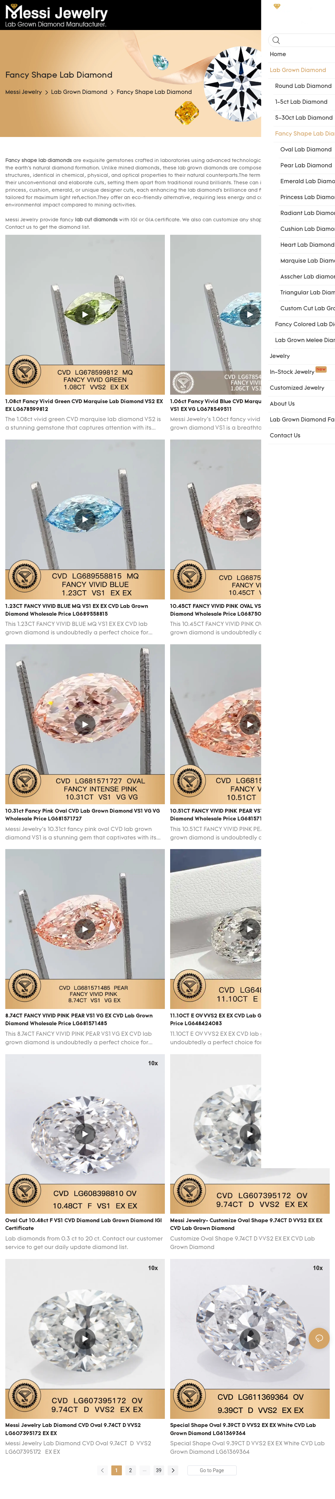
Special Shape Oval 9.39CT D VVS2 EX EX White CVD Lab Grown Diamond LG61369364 (243, 1430)
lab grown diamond (201, 168)
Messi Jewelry (23, 92)
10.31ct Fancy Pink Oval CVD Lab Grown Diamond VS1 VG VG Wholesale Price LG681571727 (82, 815)
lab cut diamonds (96, 220)
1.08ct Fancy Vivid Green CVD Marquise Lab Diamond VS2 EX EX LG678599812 (84, 406)
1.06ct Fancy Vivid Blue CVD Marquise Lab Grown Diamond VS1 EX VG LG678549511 (246, 406)
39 (159, 1470)
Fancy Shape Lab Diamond (154, 92)
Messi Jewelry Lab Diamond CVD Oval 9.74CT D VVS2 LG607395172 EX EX (73, 1430)
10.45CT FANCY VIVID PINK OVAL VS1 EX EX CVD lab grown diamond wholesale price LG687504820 (245, 610)
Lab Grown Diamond (79, 92)
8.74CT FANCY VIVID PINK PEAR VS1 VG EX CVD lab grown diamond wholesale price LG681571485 (79, 1020)
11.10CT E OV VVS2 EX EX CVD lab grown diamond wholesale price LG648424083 (248, 1020)
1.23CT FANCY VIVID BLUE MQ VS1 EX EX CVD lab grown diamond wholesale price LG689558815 (76, 610)
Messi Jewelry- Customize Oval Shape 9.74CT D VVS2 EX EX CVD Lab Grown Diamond (246, 1225)
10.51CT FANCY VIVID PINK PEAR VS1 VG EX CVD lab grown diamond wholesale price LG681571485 (245, 815)
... (145, 1469)
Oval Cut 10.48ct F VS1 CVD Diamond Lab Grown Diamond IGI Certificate (83, 1225)
